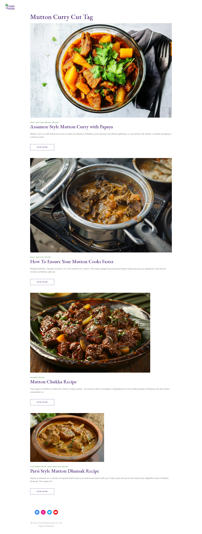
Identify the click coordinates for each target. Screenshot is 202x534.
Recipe (48, 122)
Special (55, 122)
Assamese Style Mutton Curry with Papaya (71, 126)
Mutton (40, 122)
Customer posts (38, 467)
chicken (33, 377)
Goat (32, 122)
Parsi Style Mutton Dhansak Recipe (64, 471)
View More (42, 147)
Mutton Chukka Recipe (53, 381)
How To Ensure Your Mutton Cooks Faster (72, 261)
